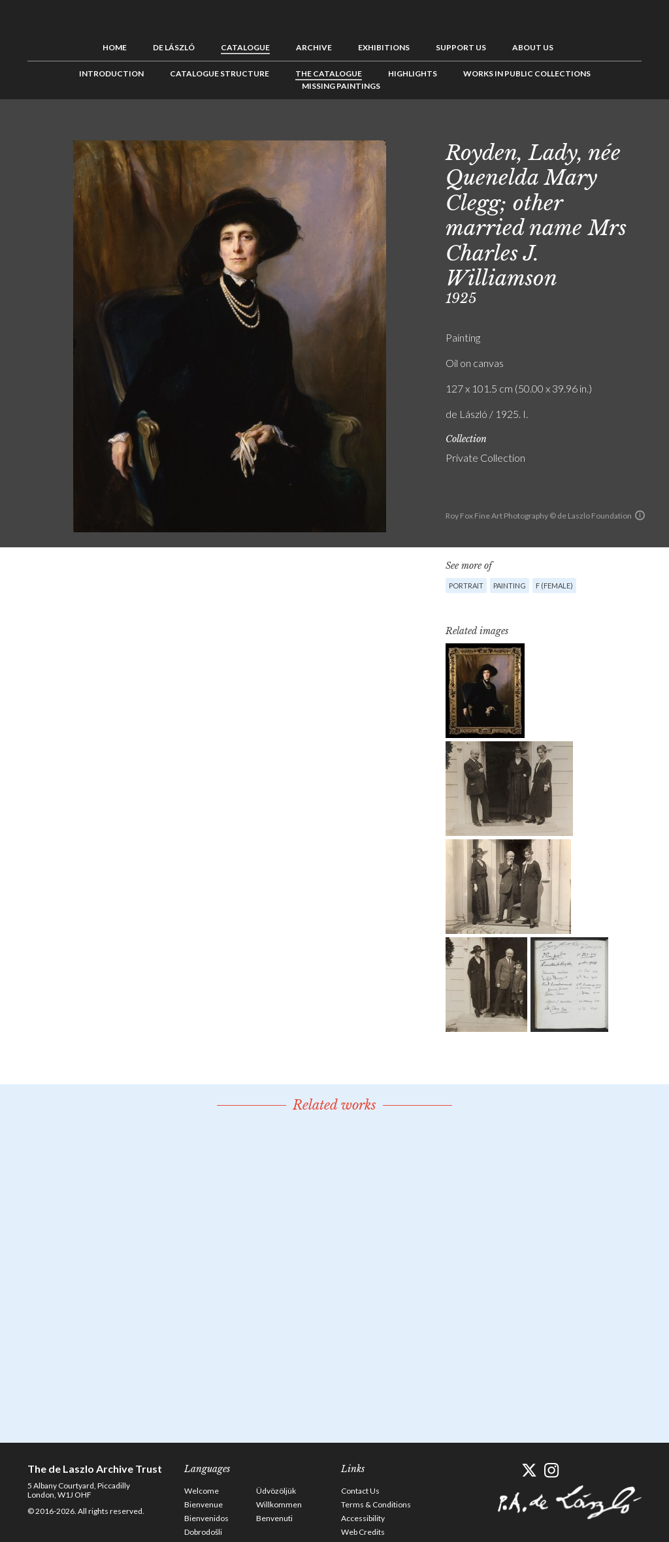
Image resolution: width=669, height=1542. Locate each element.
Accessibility (363, 1518)
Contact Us (360, 1491)
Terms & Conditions (376, 1504)
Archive (314, 47)
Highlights (412, 73)
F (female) (554, 585)
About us (532, 47)
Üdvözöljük (276, 1491)
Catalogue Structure (219, 73)
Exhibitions (384, 47)
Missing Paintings (341, 86)
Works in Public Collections (527, 73)
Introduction (111, 73)
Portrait (466, 585)
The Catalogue (328, 73)
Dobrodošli (203, 1532)
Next (632, 128)
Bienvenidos (206, 1518)
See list (611, 128)
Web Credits (363, 1532)
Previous (591, 128)
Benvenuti (274, 1518)
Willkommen (279, 1504)
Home (115, 47)
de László (174, 47)
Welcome (201, 1491)
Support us (461, 47)
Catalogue (245, 47)
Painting (509, 585)
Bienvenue (203, 1504)
